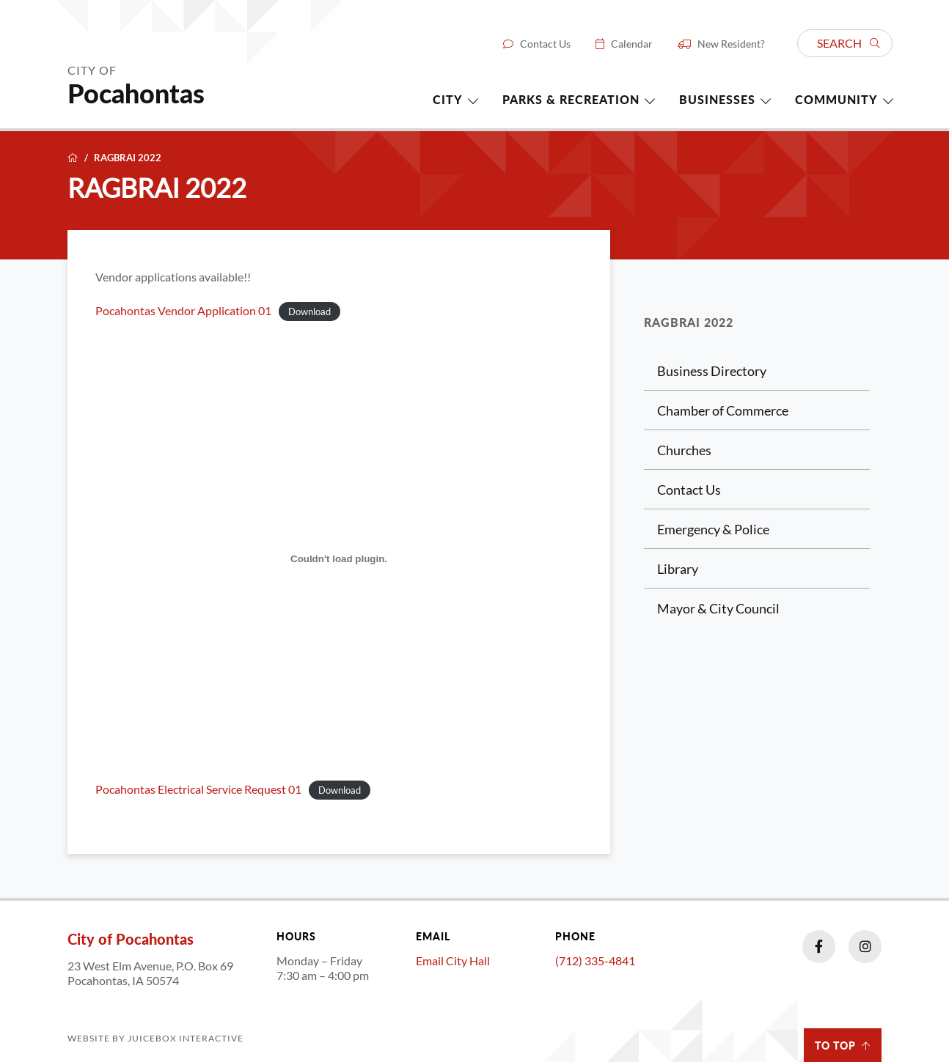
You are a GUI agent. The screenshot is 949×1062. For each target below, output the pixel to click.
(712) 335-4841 (595, 960)
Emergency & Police (713, 529)
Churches (684, 450)
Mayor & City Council (718, 608)
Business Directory (711, 370)
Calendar (632, 44)
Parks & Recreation (571, 100)
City (448, 100)
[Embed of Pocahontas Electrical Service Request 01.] (338, 558)
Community (836, 100)
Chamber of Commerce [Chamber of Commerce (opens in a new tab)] (722, 410)
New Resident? (731, 44)
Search (848, 43)
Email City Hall (453, 960)
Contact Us (545, 44)
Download (309, 311)
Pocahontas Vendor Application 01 (183, 311)
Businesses (717, 100)
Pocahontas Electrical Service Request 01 (198, 789)
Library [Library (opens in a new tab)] (677, 568)
